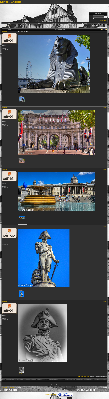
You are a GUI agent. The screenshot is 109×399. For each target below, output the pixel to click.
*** (106, 377)
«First (79, 376)
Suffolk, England (5, 25)
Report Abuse (54, 395)
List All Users (24, 23)
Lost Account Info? (103, 20)
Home (9, 23)
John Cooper (4, 31)
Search (39, 23)
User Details (54, 23)
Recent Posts (84, 23)
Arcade (99, 23)
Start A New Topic (100, 27)
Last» (88, 376)
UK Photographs (13, 25)
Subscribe (105, 387)
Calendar (69, 23)
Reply (106, 27)
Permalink (104, 31)
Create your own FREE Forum (50, 394)
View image (20, 222)
